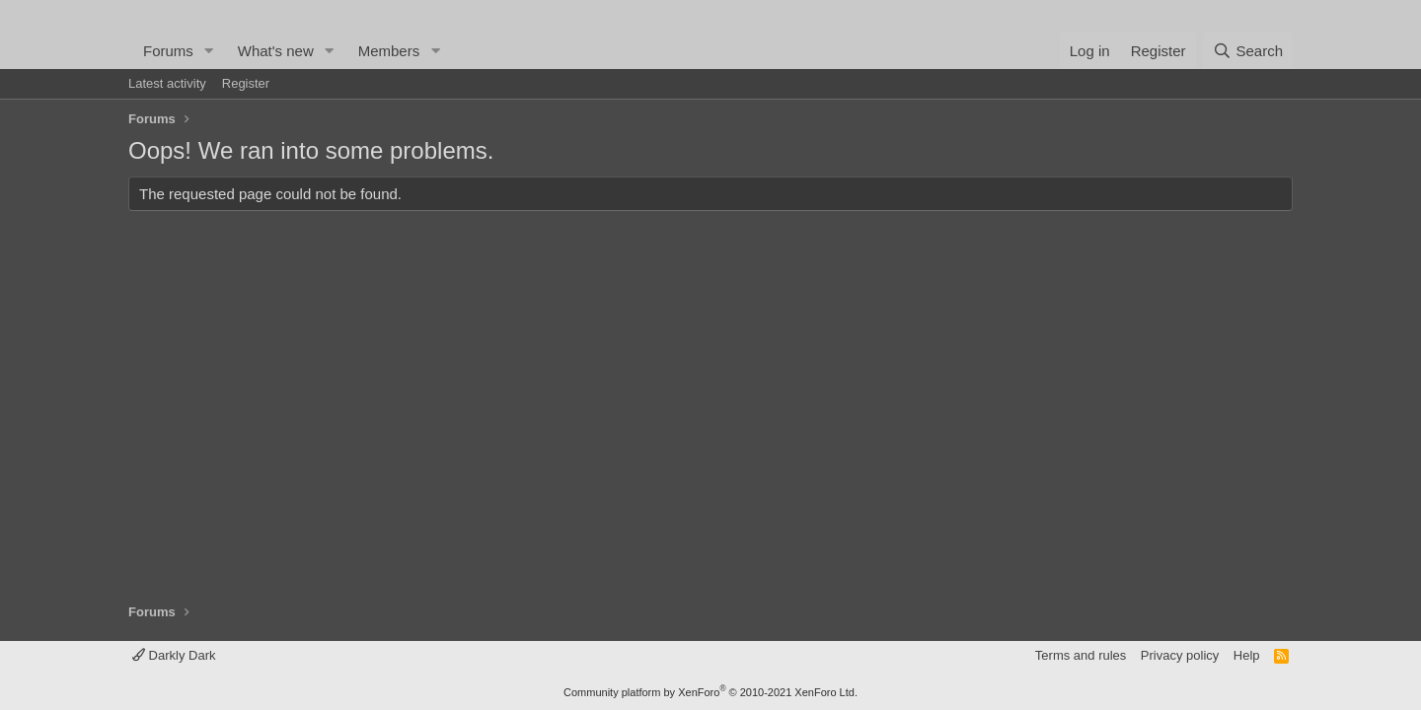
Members (389, 50)
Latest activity (167, 83)
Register (245, 83)
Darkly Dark (174, 655)
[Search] (1248, 51)
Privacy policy (1180, 655)
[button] (209, 51)
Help (1247, 655)
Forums (168, 50)
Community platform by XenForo (710, 692)
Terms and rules (1080, 655)
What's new (276, 50)
